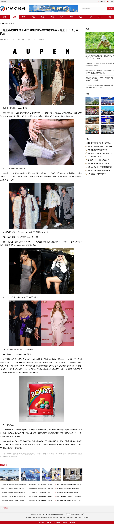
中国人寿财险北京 (92, 132)
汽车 (71, 17)
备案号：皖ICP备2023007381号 (75, 514)
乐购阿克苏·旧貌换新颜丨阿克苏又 (99, 163)
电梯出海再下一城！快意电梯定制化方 (69, 492)
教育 (42, 17)
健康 (33, 17)
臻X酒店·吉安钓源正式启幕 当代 (98, 160)
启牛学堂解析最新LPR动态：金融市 (12, 500)
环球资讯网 (4, 1)
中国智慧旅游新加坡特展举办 (97, 150)
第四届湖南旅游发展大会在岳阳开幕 (99, 153)
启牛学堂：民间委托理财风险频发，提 (13, 496)
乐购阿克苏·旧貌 (107, 104)
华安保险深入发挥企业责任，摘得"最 (40, 484)
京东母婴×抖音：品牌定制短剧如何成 (13, 492)
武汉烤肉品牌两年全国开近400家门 (68, 488)
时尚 (90, 17)
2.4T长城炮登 (92, 123)
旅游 (61, 17)
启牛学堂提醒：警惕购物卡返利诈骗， (41, 496)
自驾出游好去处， (92, 113)
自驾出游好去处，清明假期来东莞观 (99, 167)
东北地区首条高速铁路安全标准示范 (99, 146)
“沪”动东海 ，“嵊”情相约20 (96, 174)
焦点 (23, 17)
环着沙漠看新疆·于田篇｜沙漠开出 (99, 143)
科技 (52, 17)
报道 (109, 17)
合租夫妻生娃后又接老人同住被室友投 (69, 484)
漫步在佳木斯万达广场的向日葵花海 (12, 488)
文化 (99, 17)
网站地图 (102, 1)
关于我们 (41, 522)
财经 (14, 17)
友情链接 (5, 508)
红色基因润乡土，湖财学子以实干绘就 (69, 496)
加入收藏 (110, 1)
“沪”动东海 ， (107, 113)
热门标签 (64, 522)
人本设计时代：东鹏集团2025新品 (39, 492)
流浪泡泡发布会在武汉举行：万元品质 (41, 488)
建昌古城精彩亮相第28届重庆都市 (98, 170)
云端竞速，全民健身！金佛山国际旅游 (41, 500)
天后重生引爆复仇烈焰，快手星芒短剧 (69, 500)
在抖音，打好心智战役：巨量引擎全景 (13, 484)
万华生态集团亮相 (107, 132)
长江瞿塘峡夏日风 (92, 104)
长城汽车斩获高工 (107, 123)
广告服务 (57, 522)
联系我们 (49, 522)
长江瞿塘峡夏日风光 (94, 157)
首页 (4, 17)
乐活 (80, 17)
